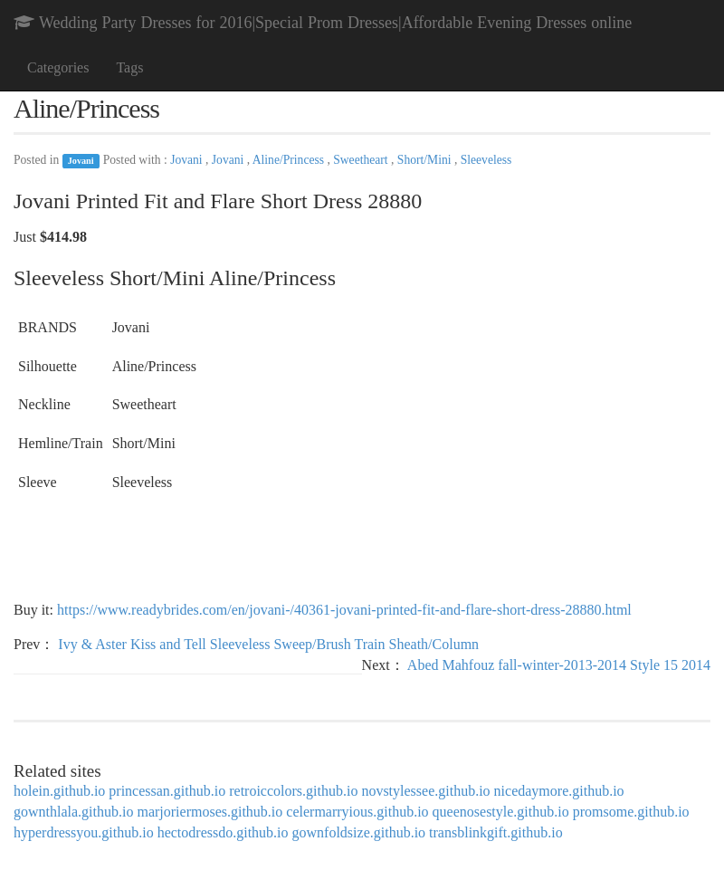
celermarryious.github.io (357, 811)
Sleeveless (486, 160)
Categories (58, 67)
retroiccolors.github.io (293, 790)
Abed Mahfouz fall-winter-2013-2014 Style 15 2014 (558, 665)
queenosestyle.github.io (501, 811)
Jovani (81, 161)
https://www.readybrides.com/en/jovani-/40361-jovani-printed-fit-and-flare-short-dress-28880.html (344, 609)
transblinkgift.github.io (496, 832)
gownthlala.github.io (73, 811)
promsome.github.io (631, 811)
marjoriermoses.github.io (209, 811)
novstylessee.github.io (425, 790)
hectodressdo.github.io (223, 832)
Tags (129, 67)
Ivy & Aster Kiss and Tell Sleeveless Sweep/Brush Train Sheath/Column (268, 644)
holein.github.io (59, 790)
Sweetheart (362, 160)
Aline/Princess (290, 160)
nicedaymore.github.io (559, 790)
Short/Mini (425, 160)
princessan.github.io (167, 790)
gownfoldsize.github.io (359, 832)
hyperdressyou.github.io (84, 832)
